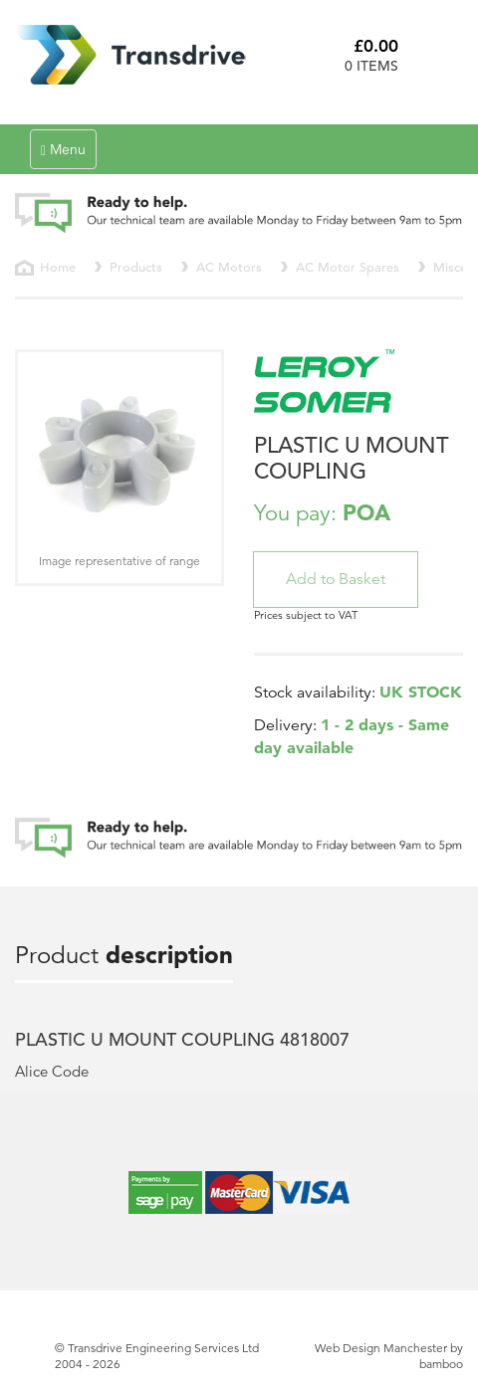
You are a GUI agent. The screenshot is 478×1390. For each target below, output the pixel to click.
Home (58, 267)
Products (136, 267)
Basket (438, 55)
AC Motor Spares (347, 267)
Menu (68, 153)
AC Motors (229, 267)
